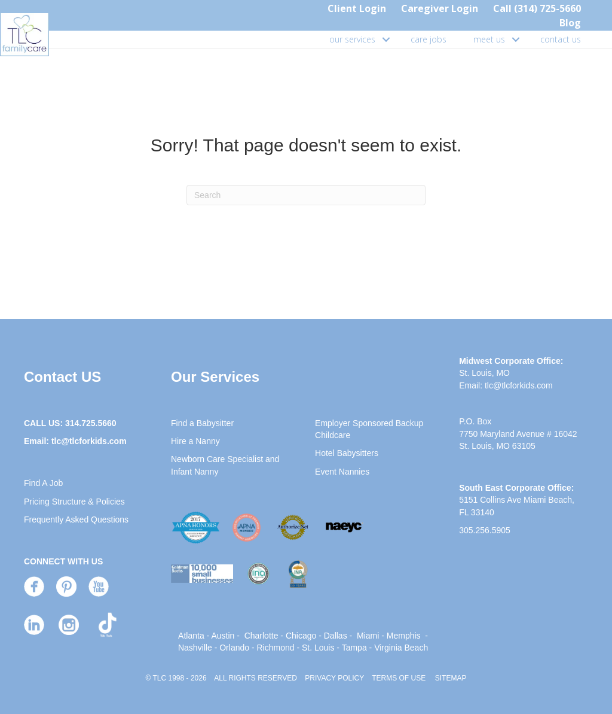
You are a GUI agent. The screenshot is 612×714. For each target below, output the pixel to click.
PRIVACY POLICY (334, 678)
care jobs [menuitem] (428, 39)
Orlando (234, 647)
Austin (222, 635)
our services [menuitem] (352, 39)
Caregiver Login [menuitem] (439, 8)
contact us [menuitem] (560, 39)
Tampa (354, 647)
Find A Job (43, 483)
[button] (386, 39)
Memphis (404, 635)
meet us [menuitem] (489, 39)
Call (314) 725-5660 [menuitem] (537, 8)
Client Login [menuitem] (357, 8)
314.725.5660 (91, 423)
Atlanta (191, 635)
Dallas (335, 635)
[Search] (306, 195)
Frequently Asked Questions (76, 519)
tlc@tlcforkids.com (89, 441)
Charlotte (261, 635)
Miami (368, 635)
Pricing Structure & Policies (74, 501)
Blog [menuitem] (570, 22)
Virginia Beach (401, 647)
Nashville (195, 647)
